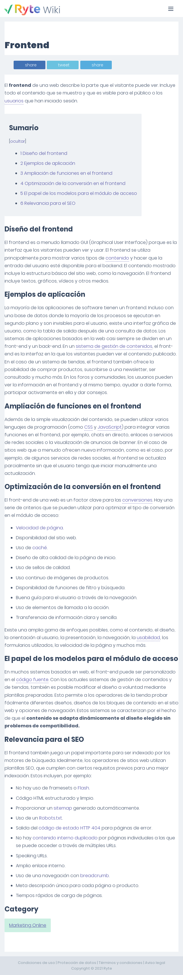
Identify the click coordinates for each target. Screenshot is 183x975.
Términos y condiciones (120, 962)
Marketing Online (27, 925)
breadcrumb (94, 875)
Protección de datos (77, 962)
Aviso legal (155, 962)
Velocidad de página (39, 528)
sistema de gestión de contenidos (114, 346)
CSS (88, 427)
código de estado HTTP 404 (69, 828)
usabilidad (148, 637)
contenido (117, 258)
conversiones (137, 500)
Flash (83, 788)
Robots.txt (50, 818)
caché (39, 547)
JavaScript (110, 427)
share (31, 65)
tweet (64, 65)
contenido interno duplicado (65, 838)
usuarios (14, 101)
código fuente (32, 679)
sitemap (63, 808)
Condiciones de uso (36, 962)
